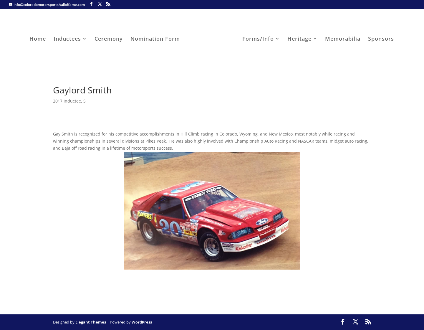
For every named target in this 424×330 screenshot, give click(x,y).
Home (37, 39)
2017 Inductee (67, 101)
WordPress (142, 322)
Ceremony (109, 39)
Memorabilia (342, 39)
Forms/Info (258, 39)
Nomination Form (155, 39)
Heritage (299, 39)
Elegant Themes (90, 322)
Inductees (67, 39)
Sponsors (381, 39)
